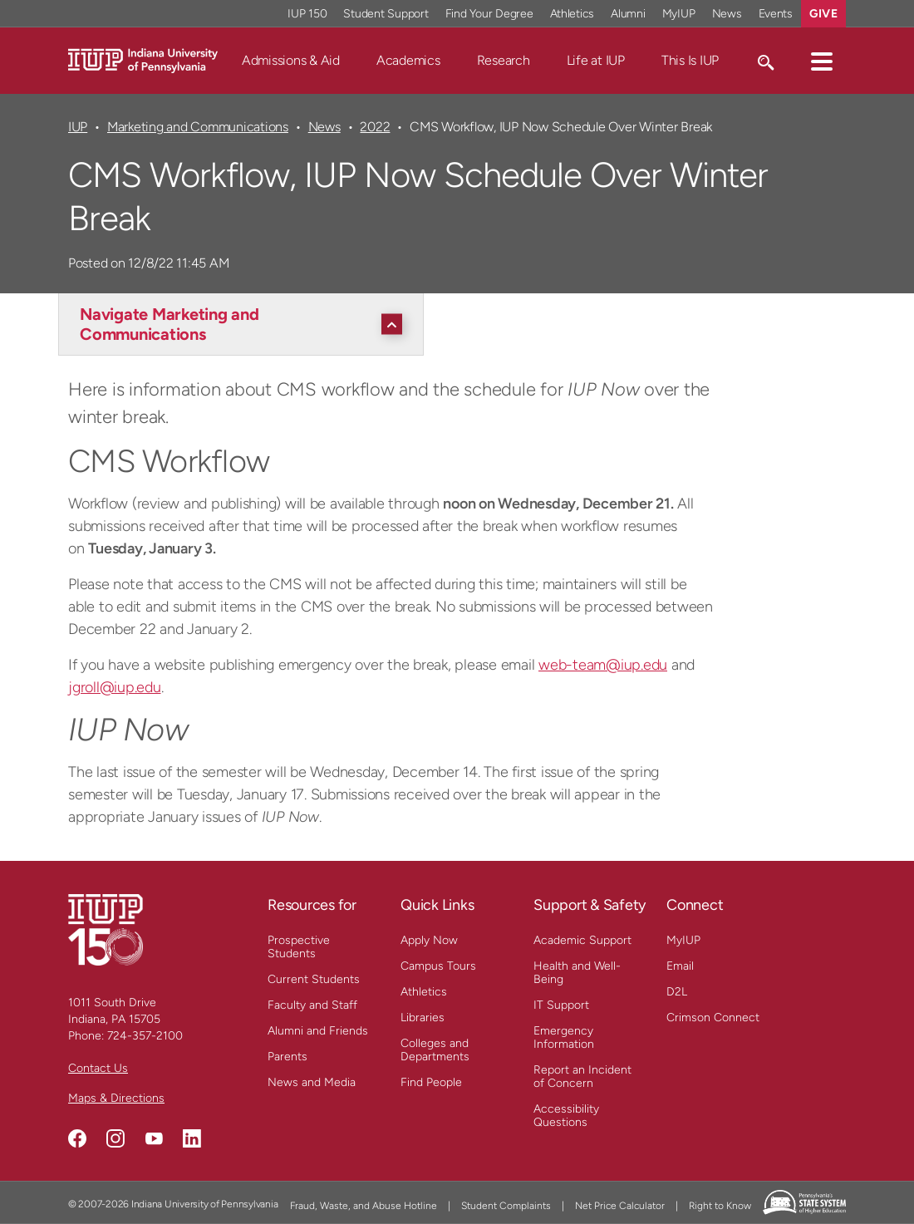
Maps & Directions (116, 1098)
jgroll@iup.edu (114, 687)
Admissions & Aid (291, 60)
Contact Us (98, 1068)
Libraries (422, 1017)
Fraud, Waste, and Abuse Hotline (363, 1206)
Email (680, 966)
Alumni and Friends (318, 1031)
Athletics (423, 992)
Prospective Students (299, 947)
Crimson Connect (712, 1017)
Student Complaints (506, 1206)
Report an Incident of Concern (582, 1076)
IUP (77, 127)
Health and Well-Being (577, 972)
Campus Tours (438, 966)
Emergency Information (563, 1037)
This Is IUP (690, 60)
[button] (822, 61)
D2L (676, 992)
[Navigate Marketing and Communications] (245, 324)
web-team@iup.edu (602, 665)
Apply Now (429, 940)
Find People (431, 1082)
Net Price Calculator (620, 1206)
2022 (375, 127)
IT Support (561, 1005)
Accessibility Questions (566, 1115)
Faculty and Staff (312, 1005)
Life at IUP (596, 60)
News (324, 127)
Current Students (314, 979)
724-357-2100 (145, 1036)
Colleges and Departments (434, 1050)
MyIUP (683, 940)
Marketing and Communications (197, 127)
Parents (287, 1056)
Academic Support (582, 940)
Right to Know (720, 1206)
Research (503, 60)
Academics (408, 60)
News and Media (312, 1082)
